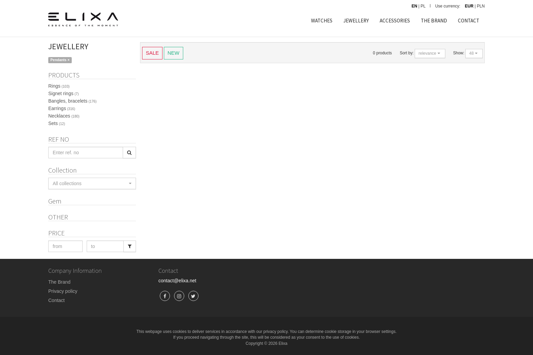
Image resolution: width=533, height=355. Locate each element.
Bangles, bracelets (72, 101)
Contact (56, 300)
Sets (56, 123)
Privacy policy (63, 291)
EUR (469, 6)
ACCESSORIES (395, 20)
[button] (92, 183)
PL (423, 6)
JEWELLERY (356, 20)
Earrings (61, 108)
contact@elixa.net (177, 280)
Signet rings (63, 93)
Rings (59, 86)
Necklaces (64, 116)
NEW (173, 52)
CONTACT (468, 20)
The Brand (59, 282)
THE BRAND (434, 20)
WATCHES (321, 20)
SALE (152, 52)
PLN (481, 6)
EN (414, 6)
